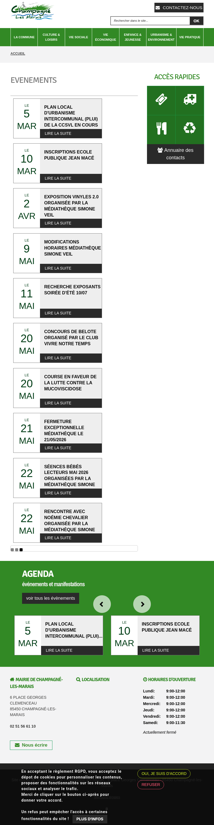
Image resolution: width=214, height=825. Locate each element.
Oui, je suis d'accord (163, 773)
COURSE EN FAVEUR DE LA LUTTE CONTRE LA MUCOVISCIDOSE (70, 382)
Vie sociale (78, 37)
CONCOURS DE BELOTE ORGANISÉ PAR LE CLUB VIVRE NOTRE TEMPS (71, 337)
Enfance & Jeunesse (133, 37)
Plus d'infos (89, 819)
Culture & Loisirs (51, 37)
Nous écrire (31, 745)
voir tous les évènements (50, 598)
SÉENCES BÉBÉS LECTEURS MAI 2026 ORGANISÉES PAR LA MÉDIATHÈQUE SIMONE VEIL (69, 478)
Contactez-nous (181, 7)
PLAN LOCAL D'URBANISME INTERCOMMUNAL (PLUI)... (74, 630)
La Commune (24, 37)
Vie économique (105, 37)
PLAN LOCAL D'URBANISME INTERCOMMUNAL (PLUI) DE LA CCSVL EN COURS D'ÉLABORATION (71, 119)
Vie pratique (189, 37)
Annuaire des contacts (175, 148)
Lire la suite (58, 133)
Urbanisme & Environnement (161, 37)
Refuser (150, 784)
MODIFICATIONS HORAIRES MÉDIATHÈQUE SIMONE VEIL (72, 248)
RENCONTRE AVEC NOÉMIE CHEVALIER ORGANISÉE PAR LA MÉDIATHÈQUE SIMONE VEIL (69, 523)
